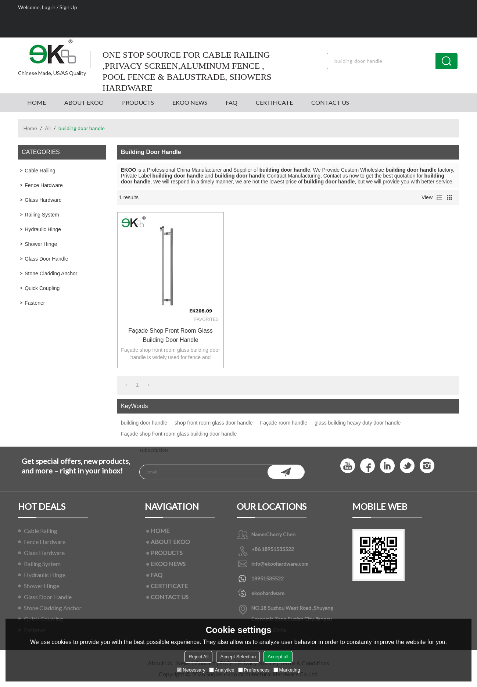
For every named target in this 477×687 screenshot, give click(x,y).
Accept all (278, 656)
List (439, 197)
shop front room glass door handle (213, 423)
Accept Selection (238, 656)
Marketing (286, 670)
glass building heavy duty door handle (358, 423)
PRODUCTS (138, 102)
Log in (48, 7)
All (48, 128)
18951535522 (267, 578)
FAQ (231, 102)
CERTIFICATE (274, 102)
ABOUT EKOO (84, 102)
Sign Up (68, 7)
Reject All (198, 656)
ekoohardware (267, 593)
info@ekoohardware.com (279, 564)
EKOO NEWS (189, 102)
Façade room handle (283, 423)
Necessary (191, 670)
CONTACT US (330, 102)
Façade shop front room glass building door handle (170, 335)
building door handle (144, 423)
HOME (36, 102)
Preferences (254, 670)
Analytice (221, 670)
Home (30, 128)
